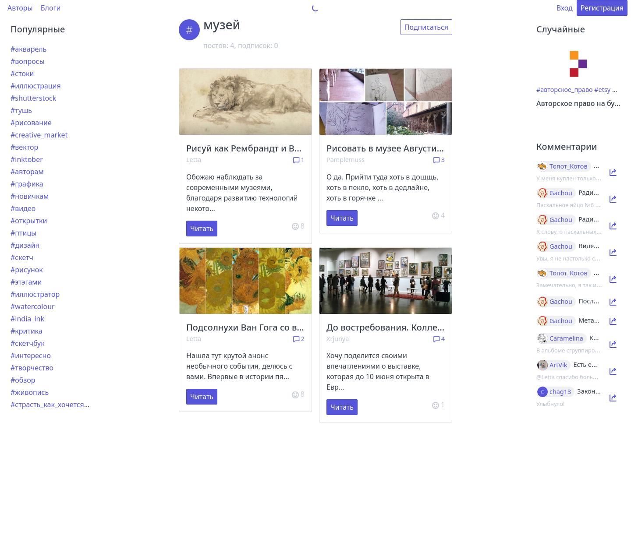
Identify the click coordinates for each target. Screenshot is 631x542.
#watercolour (33, 306)
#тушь (21, 110)
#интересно (31, 355)
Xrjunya (337, 338)
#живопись (30, 392)
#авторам (27, 171)
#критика (27, 331)
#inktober (27, 159)
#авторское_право (564, 89)
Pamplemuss (345, 159)
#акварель (28, 49)
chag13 (560, 391)
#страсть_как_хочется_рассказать (67, 404)
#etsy (602, 89)
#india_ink (27, 319)
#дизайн (25, 245)
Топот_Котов (568, 166)
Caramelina (566, 338)
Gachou (560, 193)
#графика (27, 184)
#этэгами (26, 282)
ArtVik (558, 365)
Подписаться (426, 27)
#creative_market (39, 135)
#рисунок (27, 270)
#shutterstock (33, 98)
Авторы (20, 8)
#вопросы (28, 61)
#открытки (29, 220)
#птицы (23, 233)
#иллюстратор (35, 294)
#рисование (31, 122)
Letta (193, 159)
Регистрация (602, 8)
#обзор (23, 380)
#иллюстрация (36, 86)
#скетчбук (28, 343)
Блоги (51, 8)
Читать (201, 228)
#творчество (32, 368)
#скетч (22, 257)
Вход (565, 8)
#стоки (22, 73)
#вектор (24, 147)
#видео (23, 208)
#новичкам (30, 196)
